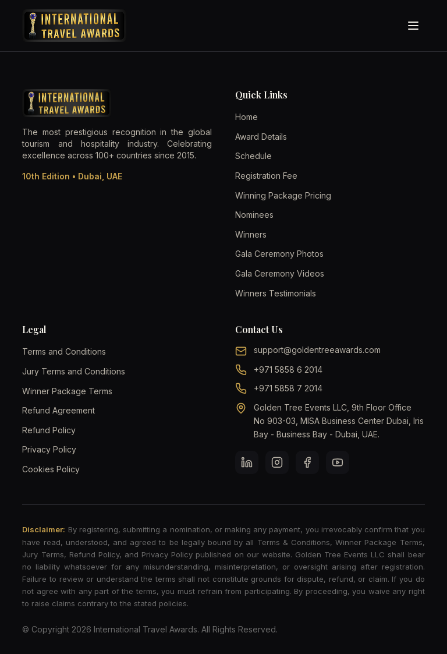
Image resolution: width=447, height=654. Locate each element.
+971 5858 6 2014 (288, 369)
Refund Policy (49, 430)
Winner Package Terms (67, 391)
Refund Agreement (58, 410)
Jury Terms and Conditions (73, 371)
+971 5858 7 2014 (288, 388)
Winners (251, 234)
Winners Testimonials (275, 293)
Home (246, 117)
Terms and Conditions (64, 351)
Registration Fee (266, 176)
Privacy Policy (49, 449)
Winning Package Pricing (283, 195)
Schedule (253, 156)
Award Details (261, 137)
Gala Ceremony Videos (279, 273)
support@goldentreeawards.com (317, 350)
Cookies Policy (51, 469)
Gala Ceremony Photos (279, 254)
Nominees (254, 215)
